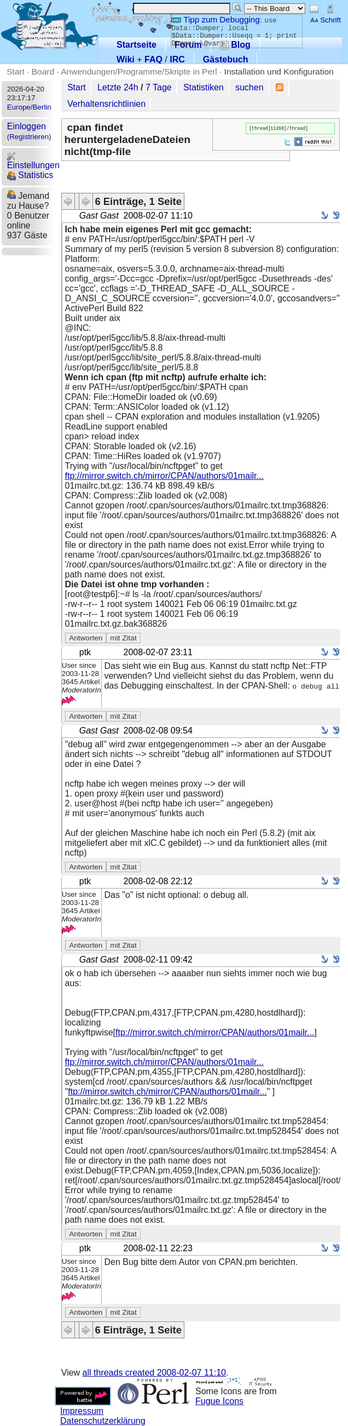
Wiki (126, 59)
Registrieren (29, 137)
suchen (249, 87)
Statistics (30, 175)
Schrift (325, 20)
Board (43, 71)
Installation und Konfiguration (279, 71)
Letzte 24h (117, 87)
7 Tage (159, 87)
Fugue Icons (219, 1401)
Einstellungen (33, 161)
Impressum (81, 1411)
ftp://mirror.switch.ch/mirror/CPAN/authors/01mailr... (164, 475)
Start (16, 71)
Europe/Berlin (29, 107)
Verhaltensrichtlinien (106, 103)
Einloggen (26, 126)
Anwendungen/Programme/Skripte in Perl (139, 71)
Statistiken (203, 87)
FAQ (153, 59)
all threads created (154, 1372)
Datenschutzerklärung (103, 1420)
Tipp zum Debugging (215, 19)
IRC (177, 59)
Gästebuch (225, 59)
